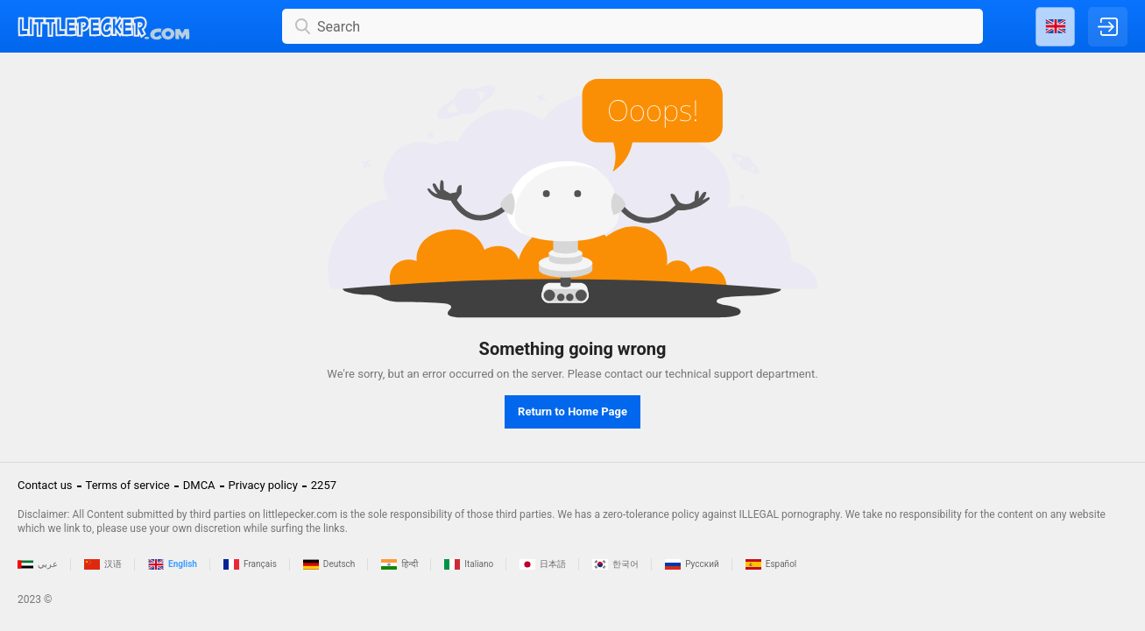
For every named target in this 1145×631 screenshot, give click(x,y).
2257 (323, 485)
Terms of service (128, 485)
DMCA (199, 485)
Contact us (45, 485)
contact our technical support (678, 373)
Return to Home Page (572, 411)
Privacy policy (263, 485)
